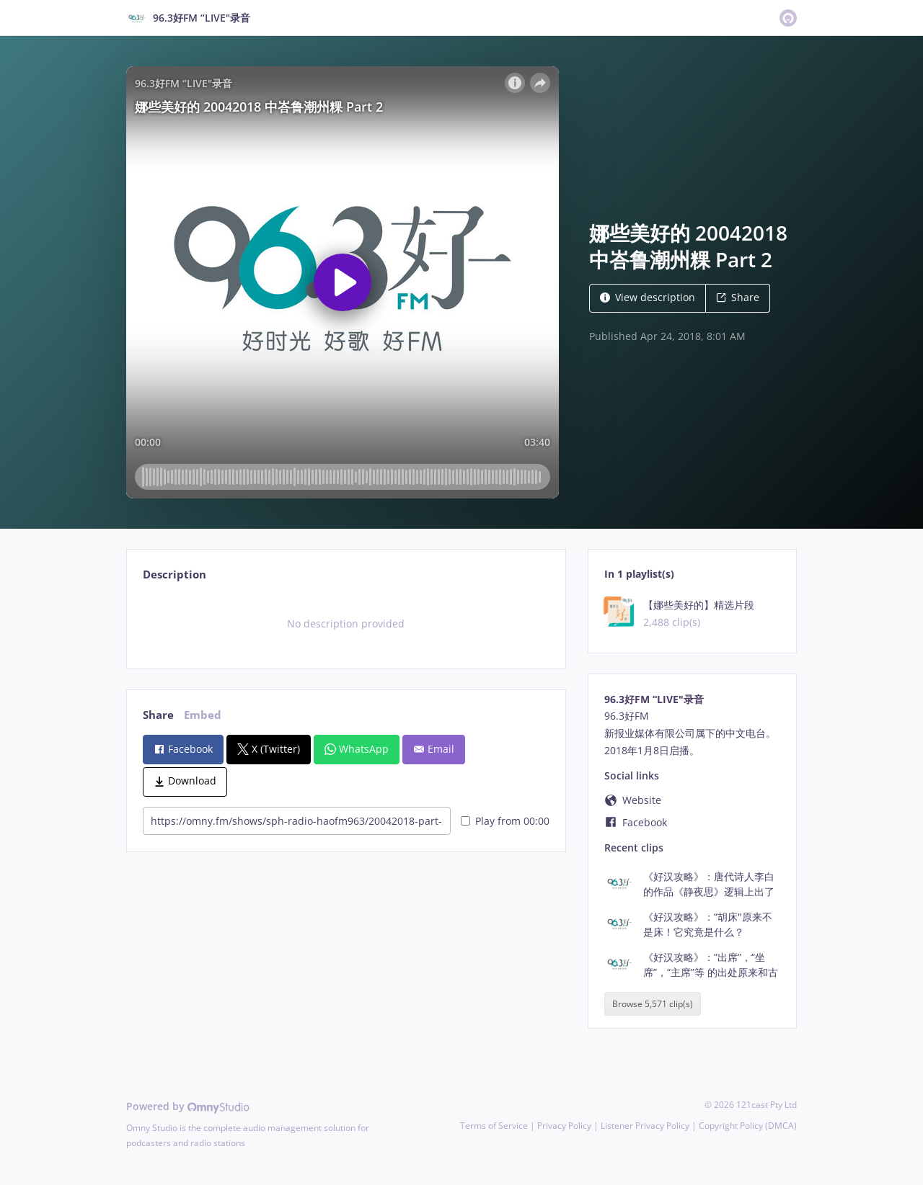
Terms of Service (494, 1125)
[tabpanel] (346, 624)
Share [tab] (158, 715)
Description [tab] (174, 574)
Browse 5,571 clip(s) (652, 1004)
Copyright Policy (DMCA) (748, 1125)
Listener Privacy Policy (645, 1125)
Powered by (187, 1106)
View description (647, 297)
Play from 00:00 (505, 821)
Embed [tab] (202, 715)
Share (737, 297)
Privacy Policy (564, 1125)
